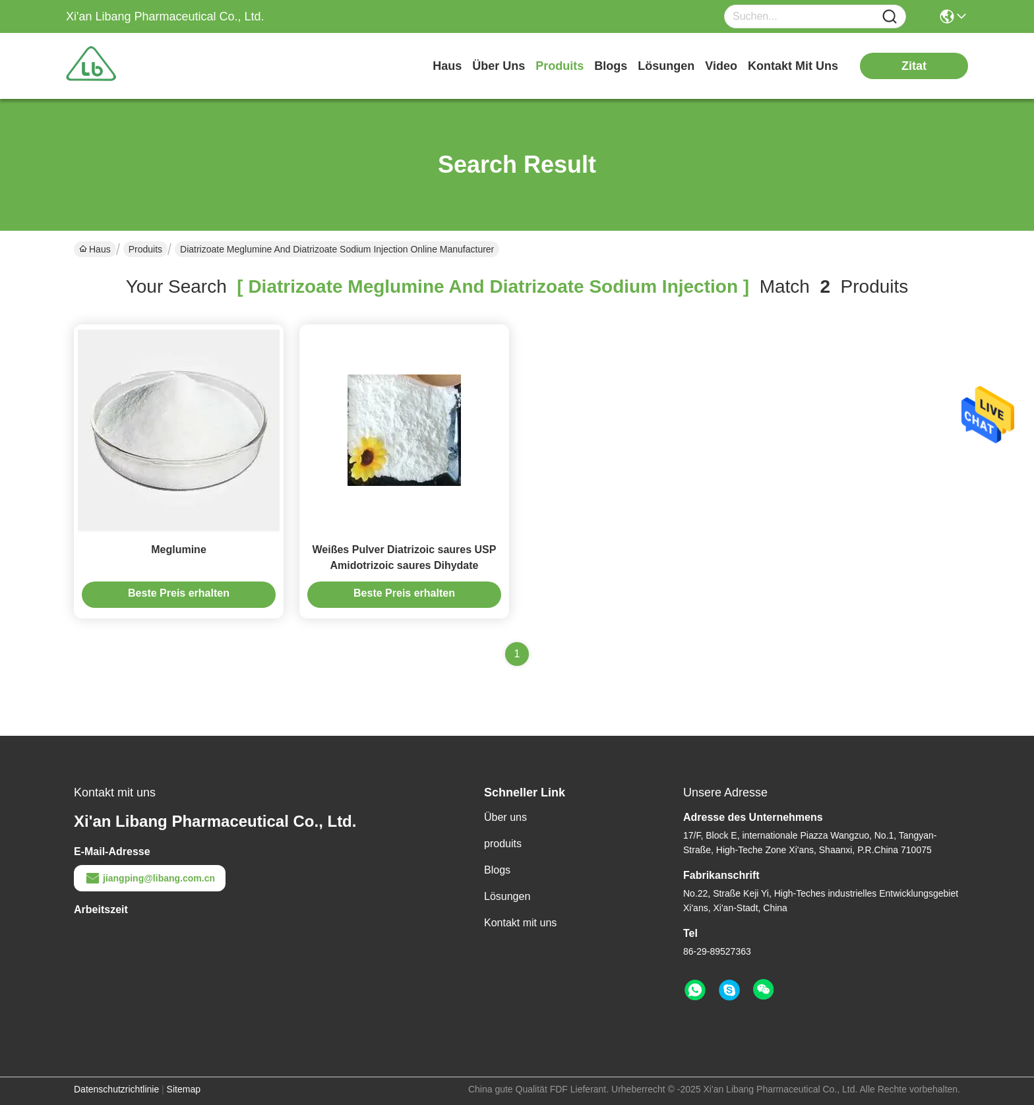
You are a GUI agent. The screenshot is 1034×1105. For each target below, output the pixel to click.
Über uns (498, 66)
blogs (610, 66)
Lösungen (507, 896)
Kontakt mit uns (520, 922)
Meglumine (178, 549)
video (721, 66)
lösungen (666, 66)
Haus (447, 66)
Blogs (497, 870)
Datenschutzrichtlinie (116, 1089)
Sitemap (183, 1089)
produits (559, 66)
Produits (145, 249)
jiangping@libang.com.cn (149, 878)
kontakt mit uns (793, 66)
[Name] (889, 17)
